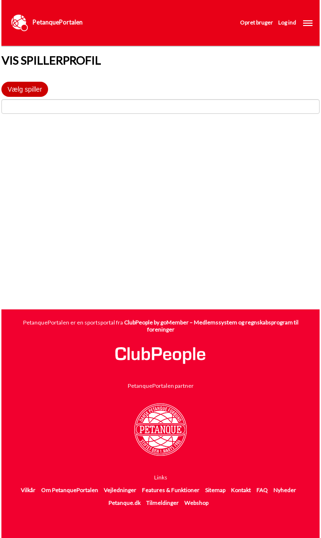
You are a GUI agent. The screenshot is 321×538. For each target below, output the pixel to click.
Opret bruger (256, 22)
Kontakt (241, 490)
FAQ (262, 490)
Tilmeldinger (162, 502)
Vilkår (28, 490)
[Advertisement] (161, 228)
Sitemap (215, 490)
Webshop (196, 502)
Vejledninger (120, 490)
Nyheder (284, 490)
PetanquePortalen (57, 22)
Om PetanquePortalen (69, 490)
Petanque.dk (124, 502)
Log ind (287, 22)
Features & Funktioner (170, 490)
